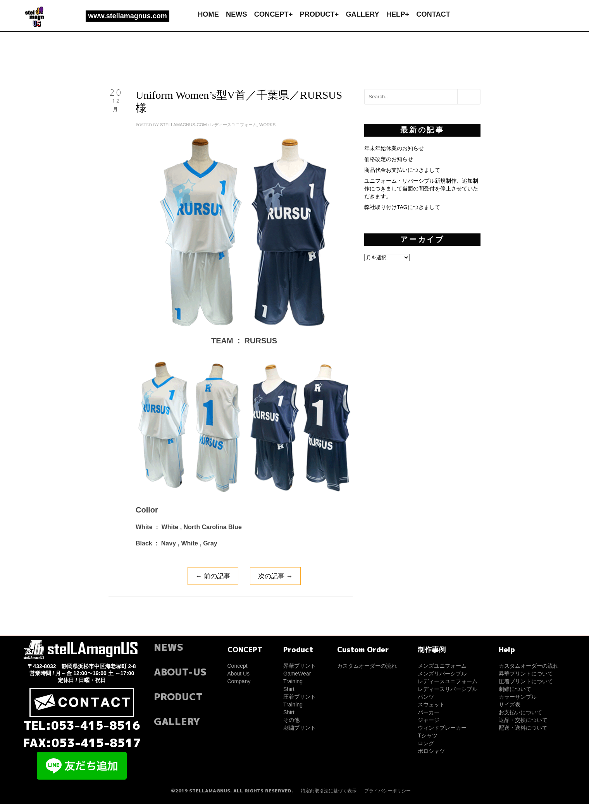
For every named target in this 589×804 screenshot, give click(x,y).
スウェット (431, 704)
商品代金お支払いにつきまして (402, 170)
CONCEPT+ (273, 14)
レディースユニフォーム (233, 124)
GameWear (297, 673)
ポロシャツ (431, 751)
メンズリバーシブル (442, 673)
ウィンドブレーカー (442, 728)
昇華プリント (299, 666)
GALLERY (362, 14)
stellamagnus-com (183, 124)
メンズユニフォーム (442, 666)
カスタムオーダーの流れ (367, 666)
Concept (237, 666)
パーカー (428, 712)
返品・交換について (523, 720)
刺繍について (515, 689)
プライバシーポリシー (387, 791)
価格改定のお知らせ (388, 159)
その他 (291, 720)
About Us (238, 673)
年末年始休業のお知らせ (394, 148)
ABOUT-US (180, 672)
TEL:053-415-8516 (82, 725)
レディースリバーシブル (447, 689)
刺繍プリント (299, 728)
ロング (426, 743)
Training (293, 681)
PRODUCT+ (319, 14)
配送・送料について (523, 728)
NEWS (236, 14)
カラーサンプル (518, 697)
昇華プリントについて (526, 673)
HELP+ (397, 14)
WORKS (267, 124)
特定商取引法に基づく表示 (328, 791)
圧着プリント (299, 697)
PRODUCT (178, 696)
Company (239, 681)
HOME (208, 14)
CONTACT (433, 14)
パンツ (426, 697)
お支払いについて (520, 712)
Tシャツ (427, 735)
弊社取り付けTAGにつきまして (402, 207)
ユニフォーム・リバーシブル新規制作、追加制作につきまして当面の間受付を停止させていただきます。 (421, 188)
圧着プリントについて (526, 681)
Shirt (288, 689)
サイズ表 (509, 704)
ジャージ (428, 720)
